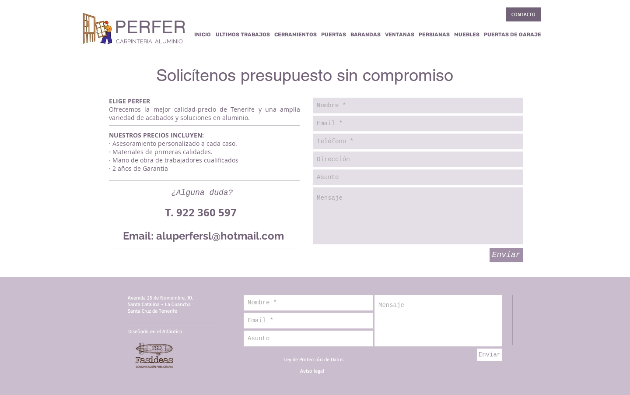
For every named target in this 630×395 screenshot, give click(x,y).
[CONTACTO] (523, 14)
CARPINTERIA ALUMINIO (149, 41)
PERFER (150, 27)
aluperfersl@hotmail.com (220, 235)
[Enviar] (506, 255)
